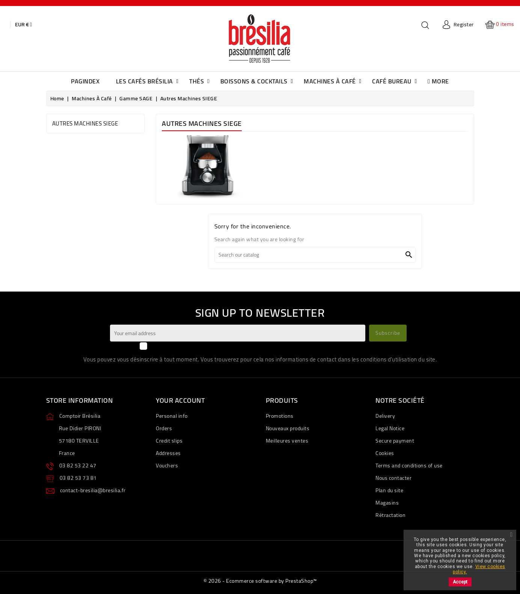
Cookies (384, 453)
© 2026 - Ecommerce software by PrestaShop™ (260, 581)
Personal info (172, 416)
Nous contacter (393, 478)
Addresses (168, 453)
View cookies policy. (479, 569)
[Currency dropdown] (23, 24)
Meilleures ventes (287, 441)
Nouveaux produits (288, 428)
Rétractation (390, 515)
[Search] (315, 255)
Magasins (387, 503)
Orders (164, 428)
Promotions (280, 416)
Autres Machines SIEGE (85, 123)
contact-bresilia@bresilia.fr (93, 490)
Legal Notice (389, 428)
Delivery (385, 416)
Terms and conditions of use (409, 465)
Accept (460, 582)
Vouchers (167, 465)
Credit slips (169, 441)
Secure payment (394, 441)
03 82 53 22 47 (77, 465)
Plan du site (389, 490)
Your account (180, 400)
